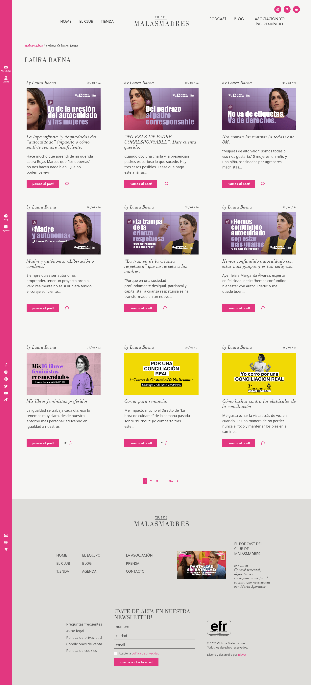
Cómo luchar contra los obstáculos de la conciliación (259, 403)
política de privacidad (145, 653)
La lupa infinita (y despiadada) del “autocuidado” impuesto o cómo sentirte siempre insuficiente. (61, 142)
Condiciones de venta (84, 644)
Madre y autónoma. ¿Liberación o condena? (60, 263)
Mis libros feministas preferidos (57, 401)
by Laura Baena (41, 82)
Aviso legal (75, 631)
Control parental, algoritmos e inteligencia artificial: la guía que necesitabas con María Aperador (252, 578)
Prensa (132, 563)
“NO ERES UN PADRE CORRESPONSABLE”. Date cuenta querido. (160, 142)
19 (67, 443)
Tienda (107, 21)
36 (171, 481)
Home (65, 21)
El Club (86, 21)
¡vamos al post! (43, 184)
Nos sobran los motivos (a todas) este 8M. (258, 139)
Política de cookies (81, 650)
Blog (239, 18)
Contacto (135, 571)
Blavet (242, 654)
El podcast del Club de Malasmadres (248, 548)
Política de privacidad (84, 637)
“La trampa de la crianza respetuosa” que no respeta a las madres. (155, 266)
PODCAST (217, 18)
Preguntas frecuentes (84, 624)
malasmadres (34, 45)
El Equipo (91, 555)
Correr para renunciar (146, 401)
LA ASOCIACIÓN (139, 555)
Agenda (89, 571)
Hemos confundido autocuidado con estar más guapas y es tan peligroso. (258, 263)
